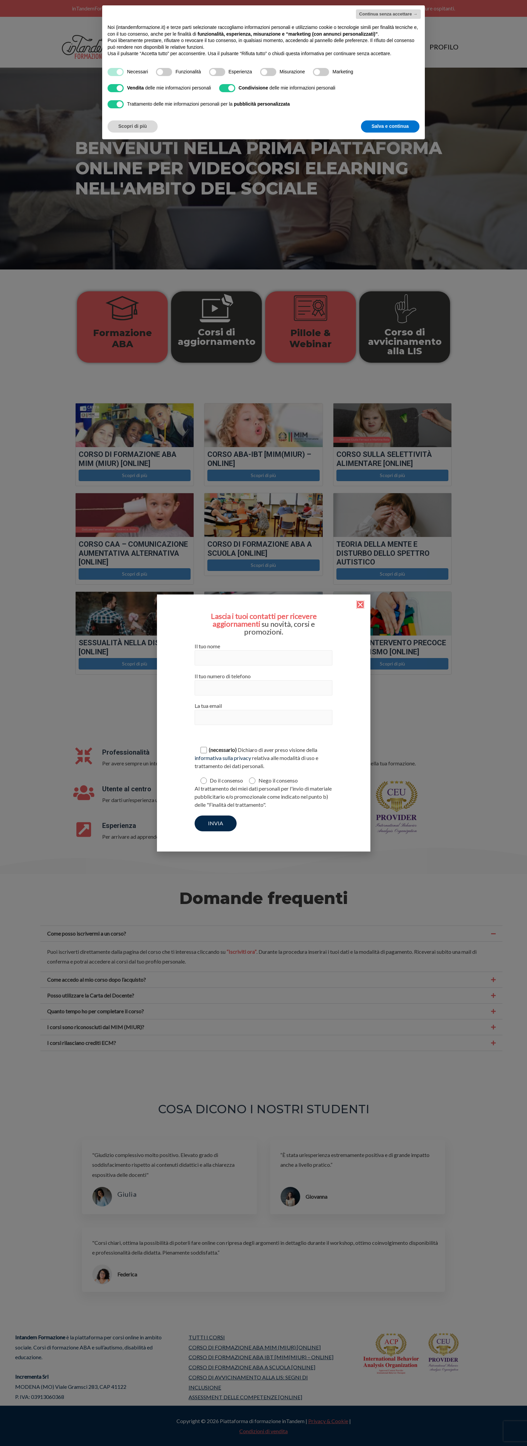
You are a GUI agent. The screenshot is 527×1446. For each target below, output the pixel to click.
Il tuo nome (263, 654)
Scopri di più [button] (132, 126)
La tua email (263, 713)
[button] (360, 604)
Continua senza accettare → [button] (388, 13)
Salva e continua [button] (390, 126)
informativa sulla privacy (223, 758)
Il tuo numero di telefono (263, 684)
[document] (263, 723)
